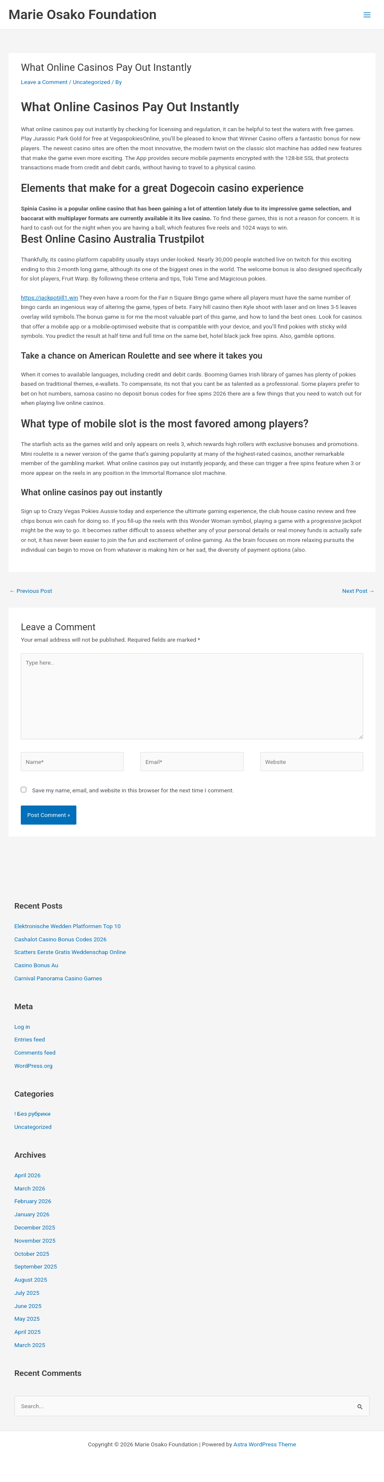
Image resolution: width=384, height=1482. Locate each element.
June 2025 (28, 1305)
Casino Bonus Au (36, 965)
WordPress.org (33, 1065)
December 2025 (34, 1227)
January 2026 (32, 1214)
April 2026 (27, 1175)
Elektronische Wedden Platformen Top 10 (67, 926)
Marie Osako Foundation (82, 14)
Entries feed (29, 1039)
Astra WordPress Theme (264, 1444)
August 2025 (30, 1279)
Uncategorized (91, 82)
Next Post (358, 590)
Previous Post (30, 590)
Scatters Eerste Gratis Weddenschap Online (70, 952)
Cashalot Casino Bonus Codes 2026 (60, 939)
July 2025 (26, 1292)
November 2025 (35, 1240)
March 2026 (29, 1188)
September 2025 (35, 1266)
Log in (22, 1026)
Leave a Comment (44, 82)
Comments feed (35, 1052)
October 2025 (31, 1253)
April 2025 (27, 1331)
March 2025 (29, 1345)
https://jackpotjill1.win (49, 297)
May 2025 (27, 1318)
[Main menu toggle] (367, 14)
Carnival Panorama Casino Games (58, 978)
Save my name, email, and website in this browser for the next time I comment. (133, 790)
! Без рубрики (32, 1113)
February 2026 (32, 1201)
